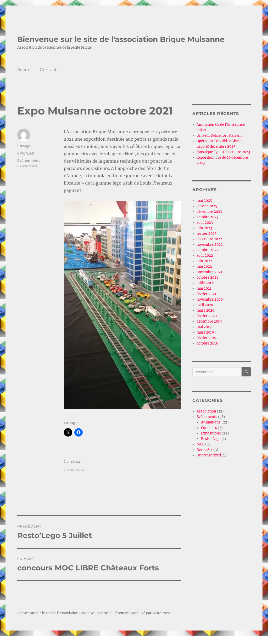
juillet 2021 (206, 283)
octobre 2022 (208, 250)
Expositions (27, 166)
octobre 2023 (207, 217)
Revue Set (205, 450)
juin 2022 (204, 261)
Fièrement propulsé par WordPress (142, 613)
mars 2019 (205, 332)
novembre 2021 (209, 272)
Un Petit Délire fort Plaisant (219, 135)
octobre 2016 (207, 343)
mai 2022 (204, 266)
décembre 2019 (209, 321)
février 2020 (207, 316)
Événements (28, 160)
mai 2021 (204, 288)
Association (206, 411)
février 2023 (206, 233)
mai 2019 (204, 327)
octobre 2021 (207, 277)
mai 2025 (204, 200)
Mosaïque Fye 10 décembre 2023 (223, 152)
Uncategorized (209, 455)
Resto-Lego (211, 439)
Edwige (23, 146)
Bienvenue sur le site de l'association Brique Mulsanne (121, 39)
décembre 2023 (209, 211)
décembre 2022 (209, 239)
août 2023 (205, 222)
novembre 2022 (210, 244)
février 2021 (206, 294)
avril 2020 (205, 305)
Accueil (24, 69)
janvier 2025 (207, 206)
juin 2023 (204, 228)
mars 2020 (205, 310)
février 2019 (206, 338)
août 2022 (205, 255)
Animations (211, 422)
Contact (48, 69)
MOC (200, 444)
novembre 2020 (210, 299)
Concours (209, 428)
